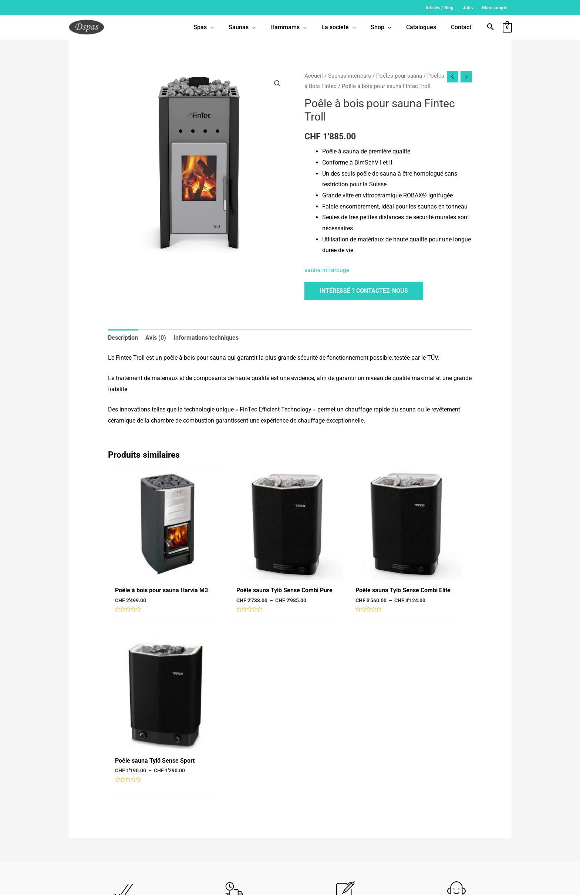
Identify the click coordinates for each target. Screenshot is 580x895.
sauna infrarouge (326, 270)
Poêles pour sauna (399, 75)
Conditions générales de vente (325, 883)
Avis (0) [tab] (155, 337)
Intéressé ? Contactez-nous (364, 290)
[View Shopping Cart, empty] (507, 27)
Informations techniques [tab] (206, 337)
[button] (490, 27)
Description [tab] (123, 337)
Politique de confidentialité (380, 883)
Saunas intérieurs (349, 75)
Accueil (313, 75)
